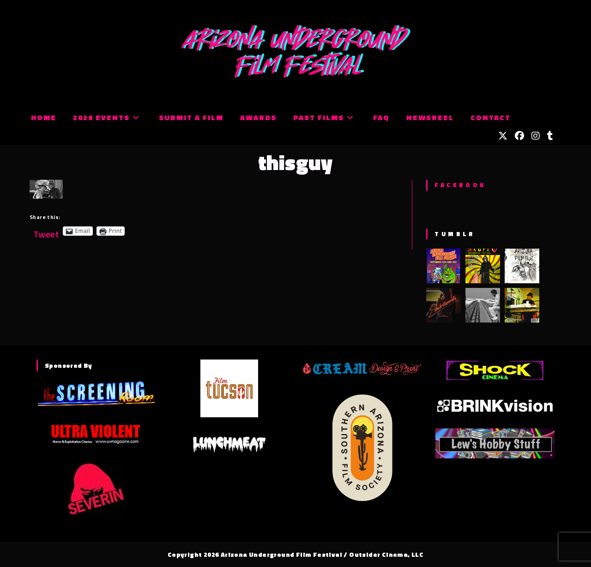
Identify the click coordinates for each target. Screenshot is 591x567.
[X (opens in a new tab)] (503, 135)
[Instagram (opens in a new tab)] (535, 135)
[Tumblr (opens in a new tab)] (550, 135)
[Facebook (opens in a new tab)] (519, 135)
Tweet (46, 231)
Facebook (460, 184)
